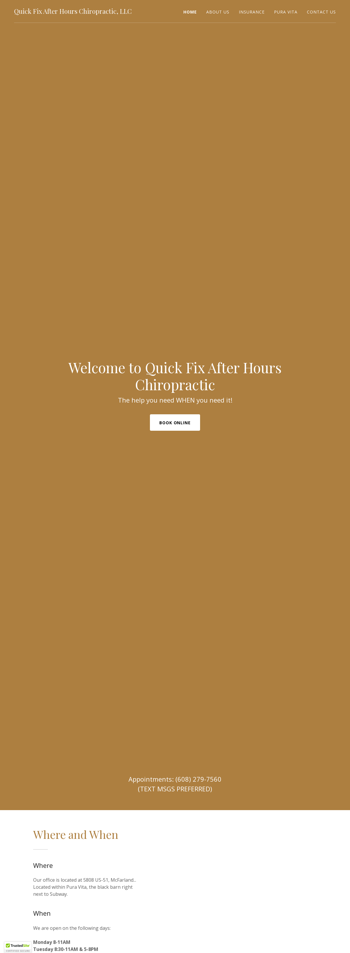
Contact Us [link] (321, 12)
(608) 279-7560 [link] (198, 779)
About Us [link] (217, 12)
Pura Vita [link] (285, 12)
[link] (73, 12)
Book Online (175, 422)
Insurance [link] (252, 12)
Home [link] (190, 12)
